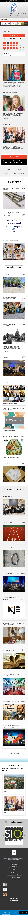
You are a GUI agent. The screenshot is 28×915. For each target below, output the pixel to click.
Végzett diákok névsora (14, 870)
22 (17, 47)
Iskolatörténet (14, 864)
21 (14, 47)
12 (7, 45)
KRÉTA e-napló (7, 173)
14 (14, 45)
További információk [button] (6, 914)
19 (7, 47)
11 (4, 45)
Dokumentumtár (10, 169)
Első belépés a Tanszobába (14, 877)
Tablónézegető (14, 872)
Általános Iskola (6, 1)
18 (4, 47)
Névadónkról (14, 866)
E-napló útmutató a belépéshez (14, 874)
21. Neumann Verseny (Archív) (15, 1)
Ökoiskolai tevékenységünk (14, 867)
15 (17, 45)
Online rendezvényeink (19, 173)
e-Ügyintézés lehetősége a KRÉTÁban (14, 875)
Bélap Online (25, 1)
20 (10, 47)
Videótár (19, 169)
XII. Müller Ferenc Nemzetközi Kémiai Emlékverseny (20, 1)
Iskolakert (14, 869)
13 (10, 45)
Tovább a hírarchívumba (14, 753)
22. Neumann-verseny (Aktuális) (10, 1)
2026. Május (14, 35)
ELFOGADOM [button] (24, 912)
